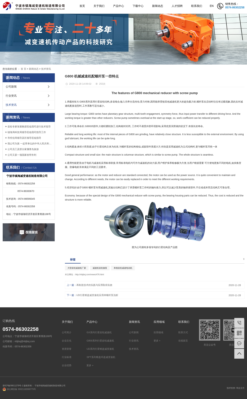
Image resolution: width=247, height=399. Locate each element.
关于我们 (99, 5)
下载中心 (138, 5)
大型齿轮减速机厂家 (76, 268)
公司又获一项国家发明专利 (22, 154)
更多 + (90, 365)
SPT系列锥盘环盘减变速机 (101, 357)
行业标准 (66, 357)
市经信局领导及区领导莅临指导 (24, 137)
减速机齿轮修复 (100, 268)
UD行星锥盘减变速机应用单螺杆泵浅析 (97, 295)
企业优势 (66, 365)
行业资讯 (11, 95)
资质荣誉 (66, 348)
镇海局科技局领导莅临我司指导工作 (27, 132)
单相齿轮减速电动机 (123, 268)
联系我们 (196, 5)
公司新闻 (11, 86)
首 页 (23, 68)
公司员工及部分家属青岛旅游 (23, 149)
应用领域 (158, 332)
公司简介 (66, 332)
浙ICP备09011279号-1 (13, 385)
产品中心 (118, 5)
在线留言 (183, 340)
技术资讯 (46, 68)
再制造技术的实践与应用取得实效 (94, 285)
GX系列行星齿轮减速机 (99, 332)
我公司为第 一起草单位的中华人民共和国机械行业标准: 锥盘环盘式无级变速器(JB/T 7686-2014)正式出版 (30, 143)
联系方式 (183, 332)
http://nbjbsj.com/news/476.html (89, 274)
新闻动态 (157, 5)
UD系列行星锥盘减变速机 (100, 348)
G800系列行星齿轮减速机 (100, 340)
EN (212, 5)
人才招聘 (177, 5)
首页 (82, 5)
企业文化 (66, 340)
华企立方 (240, 388)
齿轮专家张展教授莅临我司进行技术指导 (29, 126)
